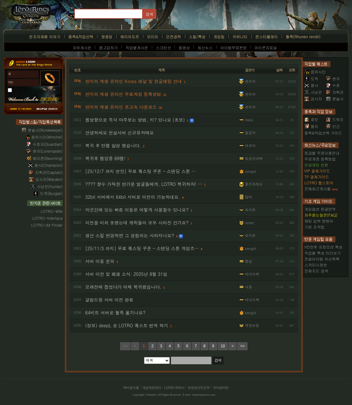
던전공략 (173, 36)
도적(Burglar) (51, 193)
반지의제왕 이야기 (44, 36)
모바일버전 (221, 387)
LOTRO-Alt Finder (47, 225)
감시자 (313, 98)
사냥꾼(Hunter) (50, 186)
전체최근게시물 (317, 188)
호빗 (311, 119)
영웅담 (106, 36)
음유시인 (315, 71)
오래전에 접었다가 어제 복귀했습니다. (123, 287)
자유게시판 (82, 47)
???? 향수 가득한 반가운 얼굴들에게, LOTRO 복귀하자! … (143, 184)
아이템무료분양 (233, 47)
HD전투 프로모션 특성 (323, 247)
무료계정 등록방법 (320, 158)
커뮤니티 (239, 36)
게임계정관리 (151, 387)
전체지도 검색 (316, 270)
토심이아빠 (254, 158)
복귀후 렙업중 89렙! (105, 158)
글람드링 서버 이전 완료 (109, 300)
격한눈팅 (252, 325)
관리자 (250, 81)
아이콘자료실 (265, 47)
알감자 (250, 132)
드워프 (335, 119)
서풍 (248, 286)
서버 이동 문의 (99, 261)
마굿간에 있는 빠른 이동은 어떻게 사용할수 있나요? (137, 210)
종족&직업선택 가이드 (323, 132)
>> (242, 346)
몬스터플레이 (266, 36)
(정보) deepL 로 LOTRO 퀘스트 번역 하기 (126, 325)
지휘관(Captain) (49, 172)
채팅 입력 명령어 (318, 221)
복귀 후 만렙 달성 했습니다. (113, 145)
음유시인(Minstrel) (47, 136)
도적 (311, 78)
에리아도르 (129, 36)
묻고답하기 (108, 47)
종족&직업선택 (80, 36)
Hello (249, 119)
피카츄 (250, 209)
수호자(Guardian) (48, 144)
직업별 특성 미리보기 (322, 252)
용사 (311, 85)
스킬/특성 (197, 36)
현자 (333, 78)
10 (223, 346)
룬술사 (335, 98)
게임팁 (219, 36)
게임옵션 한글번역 (320, 209)
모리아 (152, 36)
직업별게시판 (137, 47)
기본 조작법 (314, 226)
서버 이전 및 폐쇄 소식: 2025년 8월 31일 (126, 274)
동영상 (184, 47)
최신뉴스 (205, 47)
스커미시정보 (315, 264)
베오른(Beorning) (48, 158)
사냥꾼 (313, 92)
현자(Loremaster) (48, 151)
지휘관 (335, 92)
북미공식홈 (131, 387)
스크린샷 (163, 47)
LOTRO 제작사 (174, 387)
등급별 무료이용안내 (321, 152)
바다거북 (252, 273)
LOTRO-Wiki (52, 211)
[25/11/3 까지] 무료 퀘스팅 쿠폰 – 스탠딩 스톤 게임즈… (142, 248)
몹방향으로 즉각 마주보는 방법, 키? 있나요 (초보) (135, 120)
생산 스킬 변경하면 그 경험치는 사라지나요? (129, 235)
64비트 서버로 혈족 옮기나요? (115, 312)
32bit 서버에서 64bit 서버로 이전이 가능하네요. (132, 197)
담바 (248, 196)
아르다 (250, 145)
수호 (333, 85)
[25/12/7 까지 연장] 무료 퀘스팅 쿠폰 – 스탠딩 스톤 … (140, 171)
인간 (333, 126)
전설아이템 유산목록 (321, 258)
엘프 (311, 126)
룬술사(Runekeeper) (45, 130)
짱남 (248, 261)
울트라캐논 (254, 184)
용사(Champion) (48, 165)
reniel (249, 222)
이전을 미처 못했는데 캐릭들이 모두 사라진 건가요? (137, 222)
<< (125, 346)
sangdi (250, 171)
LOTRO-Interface (47, 218)
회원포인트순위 (199, 387)
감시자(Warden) (49, 179)
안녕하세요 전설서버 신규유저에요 (119, 132)
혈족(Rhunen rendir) (303, 36)
